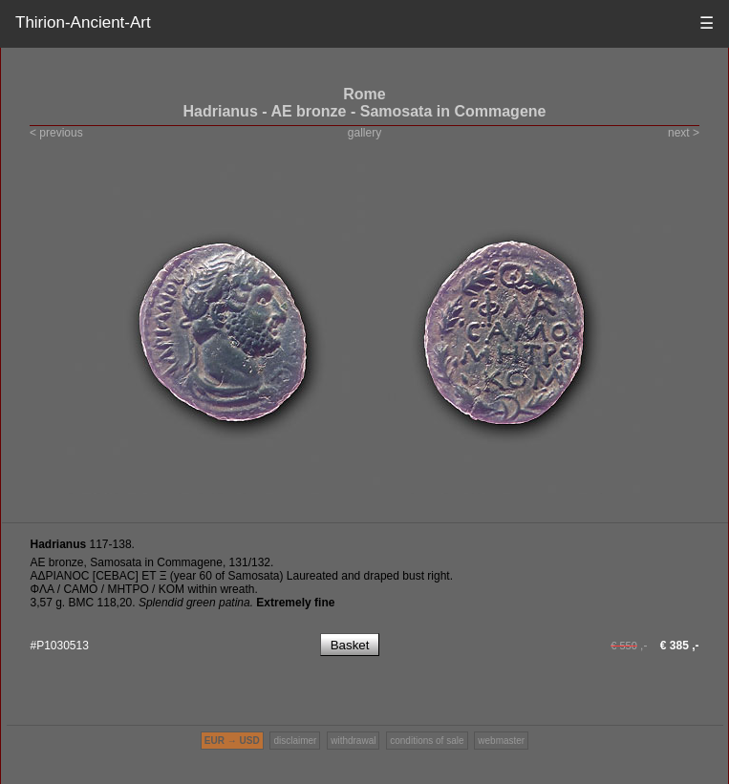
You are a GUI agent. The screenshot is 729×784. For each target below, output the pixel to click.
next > (683, 132)
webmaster (501, 740)
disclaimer (294, 740)
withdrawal (353, 740)
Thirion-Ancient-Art (83, 22)
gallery (364, 132)
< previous (56, 132)
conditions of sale (426, 740)
